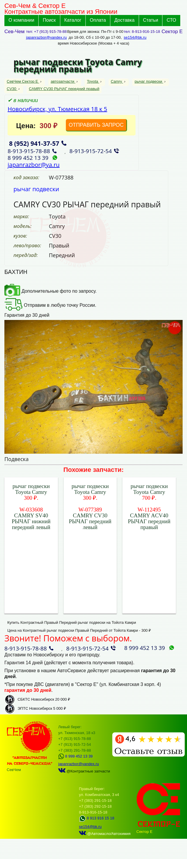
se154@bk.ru (135, 37)
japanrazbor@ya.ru (34, 165)
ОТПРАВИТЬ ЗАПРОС (96, 125)
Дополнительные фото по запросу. (50, 291)
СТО (171, 20)
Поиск (49, 20)
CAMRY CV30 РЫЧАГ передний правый (64, 89)
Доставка (124, 20)
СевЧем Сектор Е (23, 81)
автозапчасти (63, 81)
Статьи (150, 20)
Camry (117, 81)
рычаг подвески (149, 81)
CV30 (12, 89)
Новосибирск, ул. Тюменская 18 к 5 (57, 109)
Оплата (98, 20)
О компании (21, 20)
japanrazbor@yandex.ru (46, 37)
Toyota (93, 81)
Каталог (72, 20)
